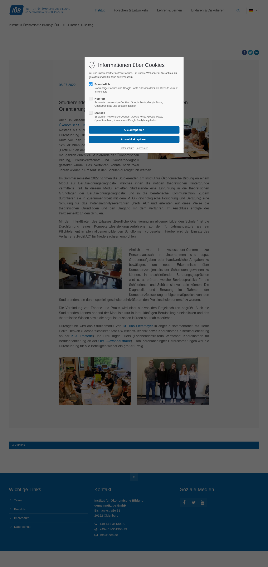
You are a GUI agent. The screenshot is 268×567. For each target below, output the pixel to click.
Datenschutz (127, 148)
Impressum (142, 148)
